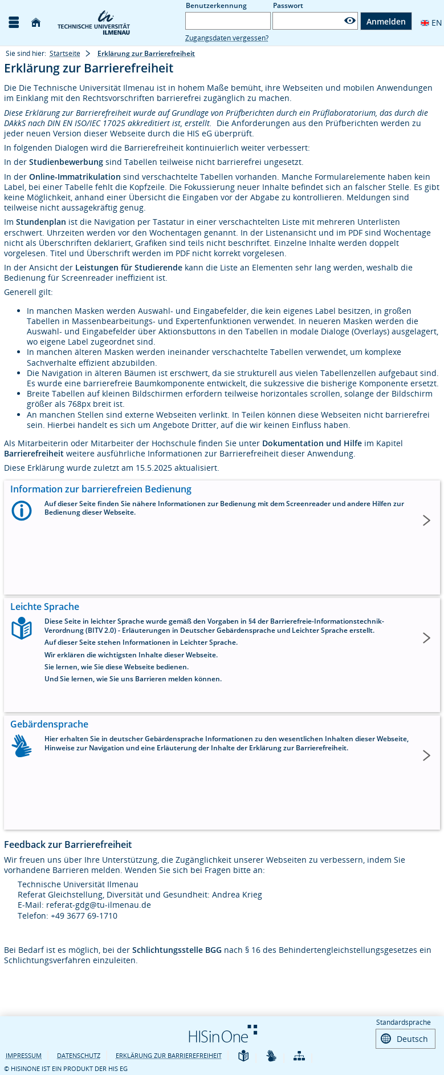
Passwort (288, 5)
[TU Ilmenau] (113, 22)
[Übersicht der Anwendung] (299, 1055)
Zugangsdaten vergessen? (226, 38)
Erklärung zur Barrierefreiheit (169, 1054)
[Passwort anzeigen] (350, 21)
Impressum (24, 1054)
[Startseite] (35, 22)
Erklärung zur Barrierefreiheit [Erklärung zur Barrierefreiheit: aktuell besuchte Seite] (146, 53)
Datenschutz (78, 1054)
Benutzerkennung (216, 5)
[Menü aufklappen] (14, 22)
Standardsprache (403, 1022)
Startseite (65, 53)
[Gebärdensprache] (271, 1055)
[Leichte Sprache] (243, 1055)
